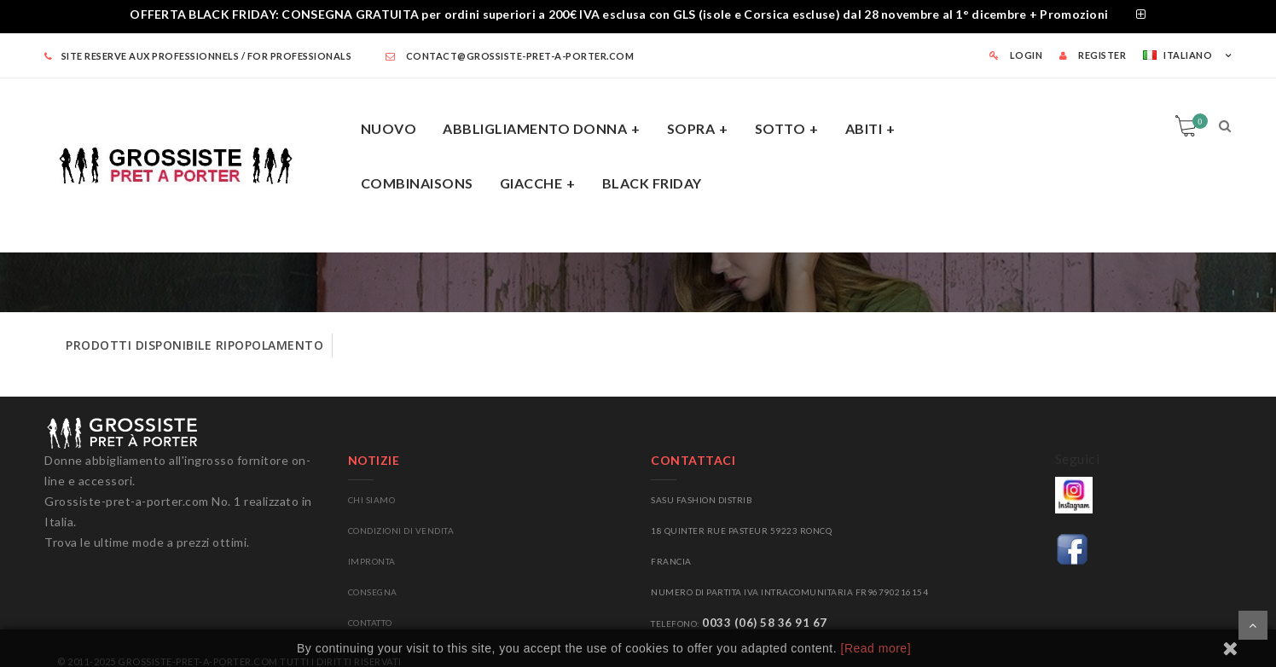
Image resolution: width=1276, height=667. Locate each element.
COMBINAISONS (417, 183)
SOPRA (691, 128)
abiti (864, 128)
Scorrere (1252, 625)
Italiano (1177, 55)
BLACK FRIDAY (652, 183)
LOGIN (1016, 55)
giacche (531, 183)
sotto (780, 128)
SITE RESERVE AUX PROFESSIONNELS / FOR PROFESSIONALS (197, 55)
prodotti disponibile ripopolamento (194, 345)
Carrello (1197, 121)
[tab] (638, 16)
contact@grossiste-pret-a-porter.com (510, 55)
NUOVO (389, 128)
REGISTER (1092, 55)
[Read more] (876, 648)
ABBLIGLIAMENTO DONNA (535, 128)
